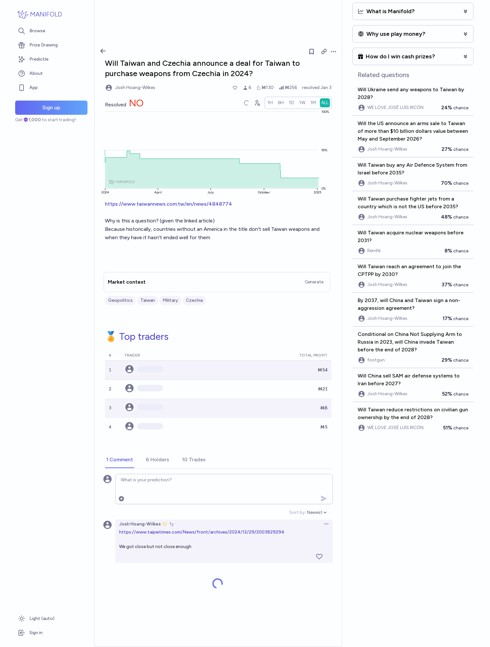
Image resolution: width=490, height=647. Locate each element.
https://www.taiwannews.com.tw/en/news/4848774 (168, 204)
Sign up (51, 107)
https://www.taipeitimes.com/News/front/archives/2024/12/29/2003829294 (201, 532)
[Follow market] (311, 51)
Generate (314, 282)
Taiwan (147, 300)
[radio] (270, 102)
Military (170, 300)
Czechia (194, 300)
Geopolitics (120, 300)
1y (171, 524)
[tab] (119, 460)
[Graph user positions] (256, 103)
